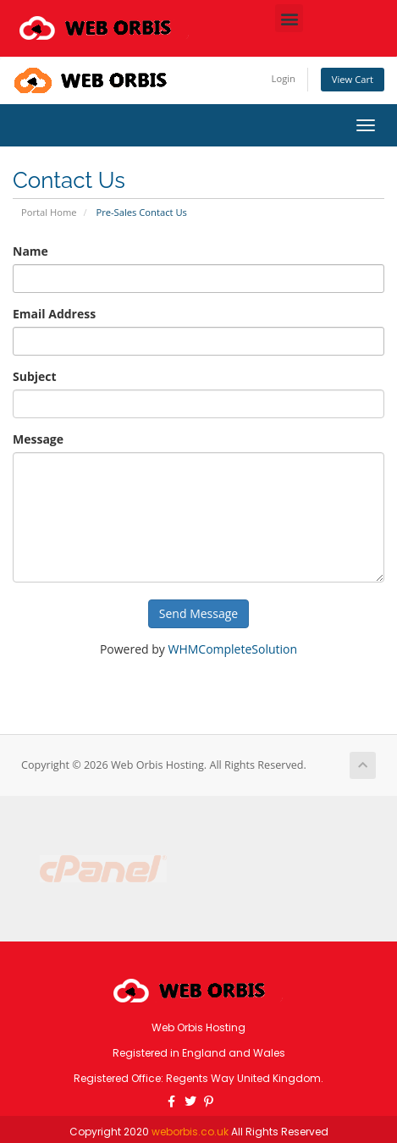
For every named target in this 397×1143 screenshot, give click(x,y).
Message (38, 439)
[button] (289, 18)
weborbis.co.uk (190, 1131)
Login (283, 78)
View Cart (352, 79)
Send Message (198, 613)
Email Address (54, 314)
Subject (35, 376)
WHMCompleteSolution (232, 649)
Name (30, 251)
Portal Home (49, 212)
